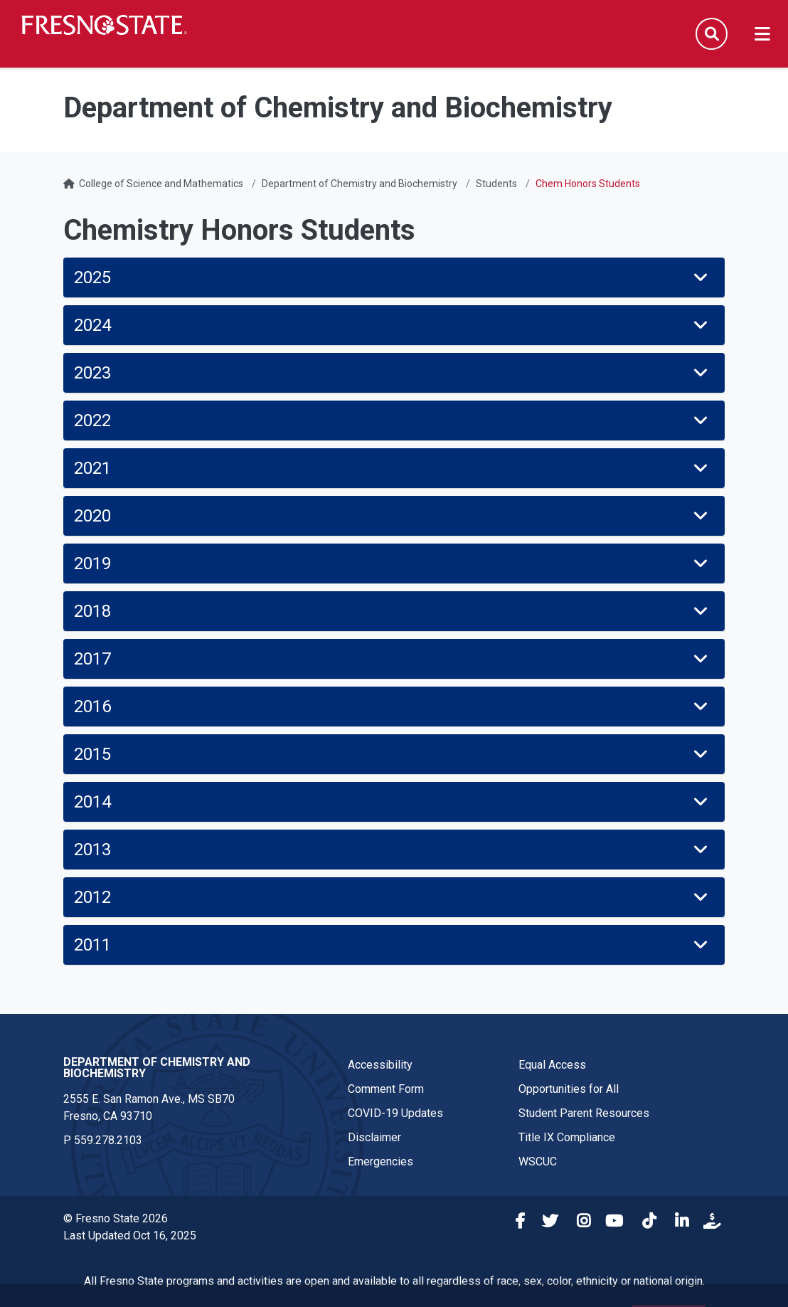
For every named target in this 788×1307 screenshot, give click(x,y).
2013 (392, 849)
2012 (392, 897)
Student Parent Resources (583, 1113)
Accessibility (380, 1064)
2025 (392, 277)
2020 (392, 516)
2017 (392, 659)
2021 (392, 468)
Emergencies (380, 1161)
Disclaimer (374, 1137)
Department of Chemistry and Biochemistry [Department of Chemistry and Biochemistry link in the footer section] (156, 1067)
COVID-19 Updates (395, 1113)
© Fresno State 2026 (115, 1218)
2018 (392, 611)
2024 (392, 325)
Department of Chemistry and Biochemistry (359, 183)
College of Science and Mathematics (161, 183)
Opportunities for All (568, 1089)
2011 (392, 945)
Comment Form (386, 1089)
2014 (392, 802)
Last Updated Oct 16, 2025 (129, 1235)
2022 (392, 420)
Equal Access (552, 1064)
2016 (392, 706)
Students (496, 183)
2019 (392, 563)
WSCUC (537, 1161)
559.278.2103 (108, 1140)
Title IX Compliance (566, 1137)
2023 (392, 373)
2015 (392, 754)
